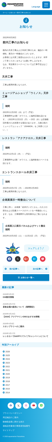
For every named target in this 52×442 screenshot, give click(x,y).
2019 (8, 377)
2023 (8, 363)
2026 (8, 351)
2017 (8, 385)
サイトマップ (8, 430)
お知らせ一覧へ (27, 277)
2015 (8, 389)
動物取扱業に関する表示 (13, 422)
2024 (8, 359)
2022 (8, 366)
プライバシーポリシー (12, 413)
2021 (8, 370)
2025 (8, 355)
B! (34, 258)
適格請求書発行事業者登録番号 (16, 426)
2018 (8, 381)
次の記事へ (38, 269)
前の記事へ (14, 269)
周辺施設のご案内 (10, 417)
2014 (8, 392)
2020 (8, 374)
